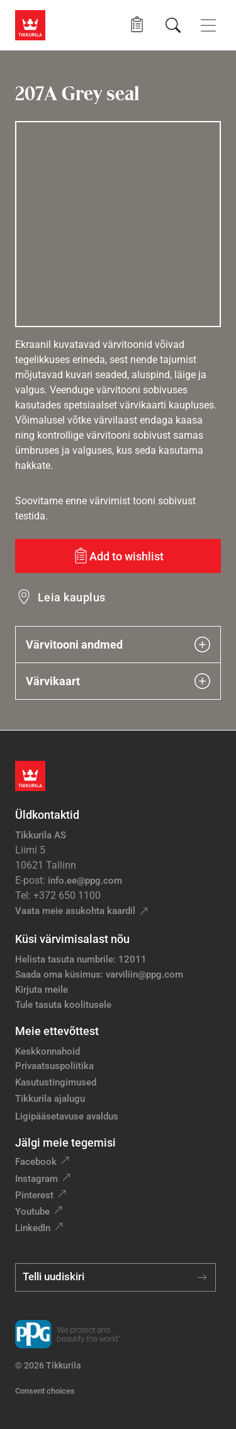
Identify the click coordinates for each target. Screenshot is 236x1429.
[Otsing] (173, 25)
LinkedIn (32, 1228)
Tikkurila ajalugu (50, 1098)
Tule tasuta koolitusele (63, 1004)
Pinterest (34, 1195)
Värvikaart (118, 681)
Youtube (32, 1211)
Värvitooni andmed (118, 644)
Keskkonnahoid (47, 1051)
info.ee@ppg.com (85, 880)
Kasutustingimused (55, 1082)
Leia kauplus (72, 597)
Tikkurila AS (40, 835)
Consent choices (45, 1391)
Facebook (36, 1161)
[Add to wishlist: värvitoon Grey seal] (118, 556)
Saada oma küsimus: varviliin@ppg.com (99, 974)
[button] (136, 24)
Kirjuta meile (41, 989)
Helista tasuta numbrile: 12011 (81, 959)
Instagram (36, 1178)
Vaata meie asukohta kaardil (75, 911)
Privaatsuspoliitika (54, 1066)
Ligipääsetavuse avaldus (66, 1116)
